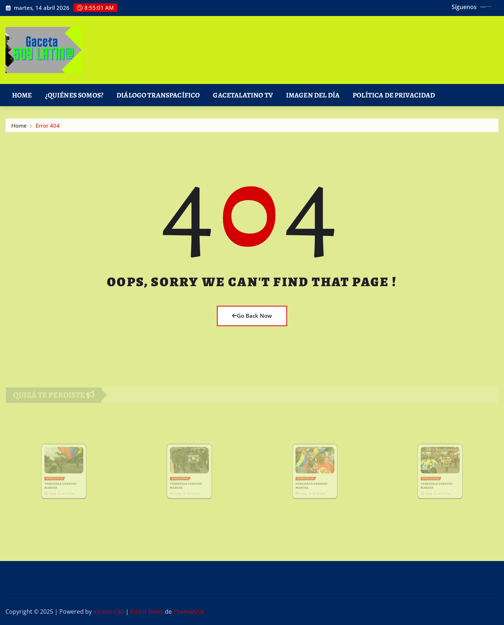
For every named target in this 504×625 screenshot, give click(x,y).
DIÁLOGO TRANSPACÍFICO (158, 95)
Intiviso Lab (108, 612)
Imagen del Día (313, 95)
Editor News (146, 612)
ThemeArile (189, 612)
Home (22, 95)
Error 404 (48, 127)
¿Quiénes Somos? (74, 95)
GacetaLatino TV (243, 95)
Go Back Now (252, 315)
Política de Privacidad (394, 95)
